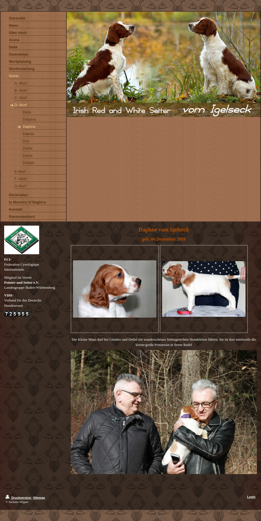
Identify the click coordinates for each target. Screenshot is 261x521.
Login (251, 496)
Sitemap (39, 497)
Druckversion (19, 497)
